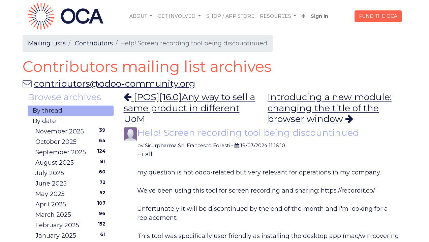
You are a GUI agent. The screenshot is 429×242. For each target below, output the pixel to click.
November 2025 (72, 131)
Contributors (94, 43)
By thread (47, 110)
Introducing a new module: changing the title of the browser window (330, 108)
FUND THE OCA (378, 16)
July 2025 (72, 173)
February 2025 (72, 225)
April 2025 (72, 204)
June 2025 (72, 183)
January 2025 (72, 235)
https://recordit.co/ (348, 190)
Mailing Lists (47, 43)
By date (44, 121)
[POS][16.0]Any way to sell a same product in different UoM (189, 107)
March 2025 (72, 214)
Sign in (319, 16)
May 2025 (72, 194)
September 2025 (72, 152)
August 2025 (72, 162)
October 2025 (72, 141)
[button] (303, 16)
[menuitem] (230, 16)
